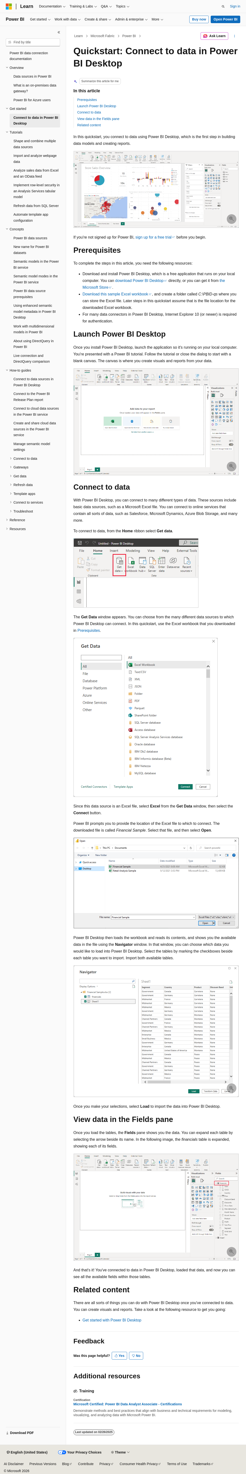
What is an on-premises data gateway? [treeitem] (34, 88)
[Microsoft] (9, 6)
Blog (65, 1464)
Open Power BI (226, 19)
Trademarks (201, 1464)
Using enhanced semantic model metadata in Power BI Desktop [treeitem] (34, 311)
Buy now (199, 19)
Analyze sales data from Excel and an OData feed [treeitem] (36, 173)
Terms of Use (177, 1464)
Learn (78, 36)
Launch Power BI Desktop (96, 106)
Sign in (235, 6)
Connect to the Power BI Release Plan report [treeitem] (31, 397)
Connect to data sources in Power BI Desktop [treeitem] (33, 382)
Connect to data (89, 112)
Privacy (105, 1464)
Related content (89, 125)
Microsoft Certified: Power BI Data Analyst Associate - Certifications (128, 1404)
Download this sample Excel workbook (115, 294)
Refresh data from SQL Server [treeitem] (36, 206)
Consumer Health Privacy (139, 1464)
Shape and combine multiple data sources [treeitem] (34, 144)
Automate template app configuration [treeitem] (30, 217)
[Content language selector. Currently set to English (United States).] (27, 1452)
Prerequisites (87, 100)
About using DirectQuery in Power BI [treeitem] (33, 344)
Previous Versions (42, 1464)
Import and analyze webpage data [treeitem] (35, 159)
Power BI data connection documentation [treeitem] (29, 56)
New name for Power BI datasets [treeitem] (31, 250)
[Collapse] (59, 32)
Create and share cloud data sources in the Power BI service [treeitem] (34, 429)
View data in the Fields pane (98, 119)
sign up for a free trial (153, 237)
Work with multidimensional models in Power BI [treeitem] (33, 329)
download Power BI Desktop (139, 281)
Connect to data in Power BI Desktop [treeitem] (35, 121)
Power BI (129, 36)
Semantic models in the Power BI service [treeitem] (36, 264)
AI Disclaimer (14, 1464)
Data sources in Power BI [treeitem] (32, 76)
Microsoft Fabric (103, 36)
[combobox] (33, 42)
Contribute (86, 1464)
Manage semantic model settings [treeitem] (31, 447)
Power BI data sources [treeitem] (30, 238)
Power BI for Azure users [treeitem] (32, 100)
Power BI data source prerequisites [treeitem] (29, 294)
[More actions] (234, 36)
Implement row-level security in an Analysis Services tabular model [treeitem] (36, 191)
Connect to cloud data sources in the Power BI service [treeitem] (36, 411)
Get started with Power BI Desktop (112, 1320)
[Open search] (223, 6)
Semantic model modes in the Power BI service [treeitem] (35, 279)
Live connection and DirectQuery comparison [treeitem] (31, 359)
